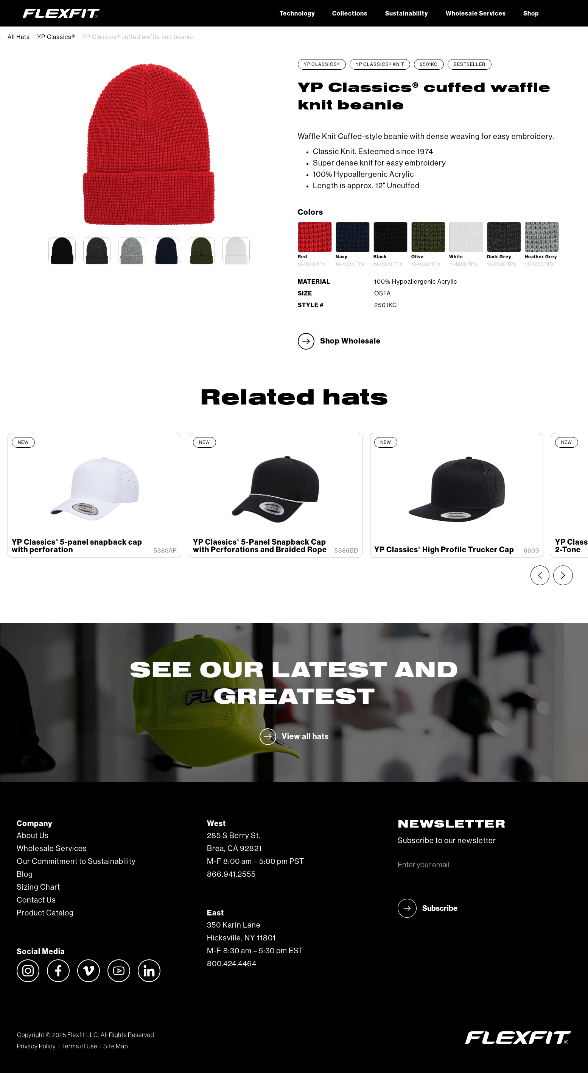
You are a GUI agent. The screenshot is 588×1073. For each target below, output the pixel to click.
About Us (33, 836)
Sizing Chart (38, 887)
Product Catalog (45, 913)
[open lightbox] (314, 237)
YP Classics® (56, 37)
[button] (556, 13)
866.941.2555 (231, 874)
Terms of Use (79, 1046)
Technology (297, 14)
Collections (349, 14)
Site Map (115, 1046)
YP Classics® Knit (380, 64)
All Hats (19, 37)
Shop (531, 14)
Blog (25, 874)
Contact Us (36, 900)
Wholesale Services (476, 14)
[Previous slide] (539, 575)
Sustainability (406, 14)
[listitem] (94, 495)
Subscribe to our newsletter (447, 841)
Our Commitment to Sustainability (76, 861)
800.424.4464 (232, 964)
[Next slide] (563, 575)
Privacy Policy (36, 1046)
